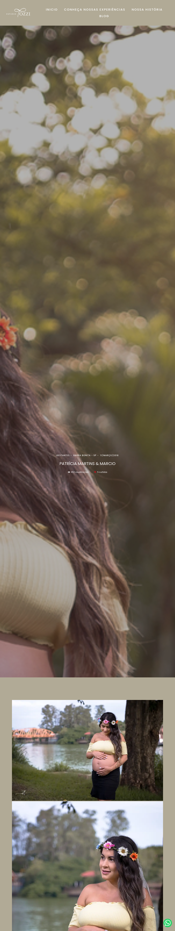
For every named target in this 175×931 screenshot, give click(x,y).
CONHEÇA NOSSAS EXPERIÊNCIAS (94, 9)
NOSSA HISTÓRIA (147, 9)
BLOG (104, 16)
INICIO (52, 9)
